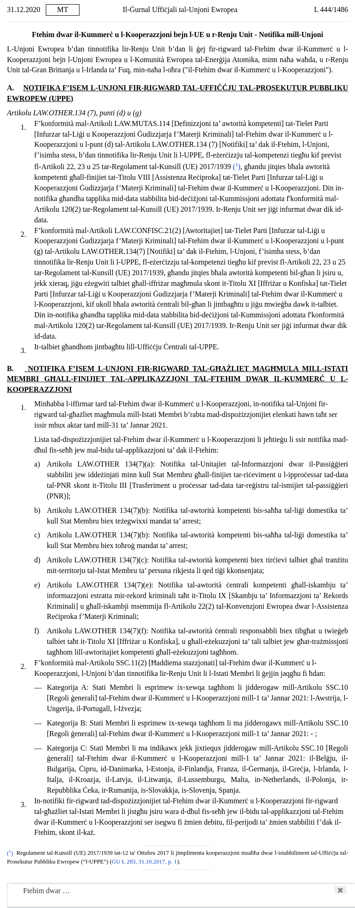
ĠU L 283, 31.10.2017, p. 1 (144, 861)
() (236, 166)
